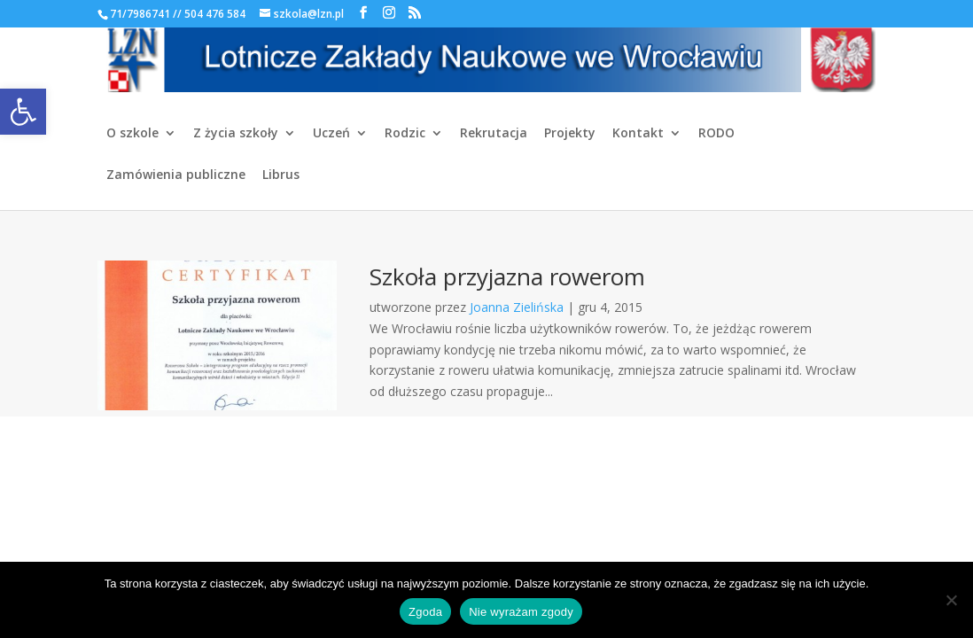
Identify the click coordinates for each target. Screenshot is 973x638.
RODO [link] (716, 134)
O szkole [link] (132, 134)
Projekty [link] (569, 134)
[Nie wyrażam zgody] (951, 600)
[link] (23, 112)
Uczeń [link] (331, 134)
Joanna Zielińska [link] (517, 307)
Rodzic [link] (405, 134)
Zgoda (425, 612)
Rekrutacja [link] (493, 134)
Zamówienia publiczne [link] (175, 175)
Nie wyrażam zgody (521, 612)
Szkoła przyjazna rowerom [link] (507, 276)
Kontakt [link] (638, 134)
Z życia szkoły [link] (235, 134)
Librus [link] (281, 175)
